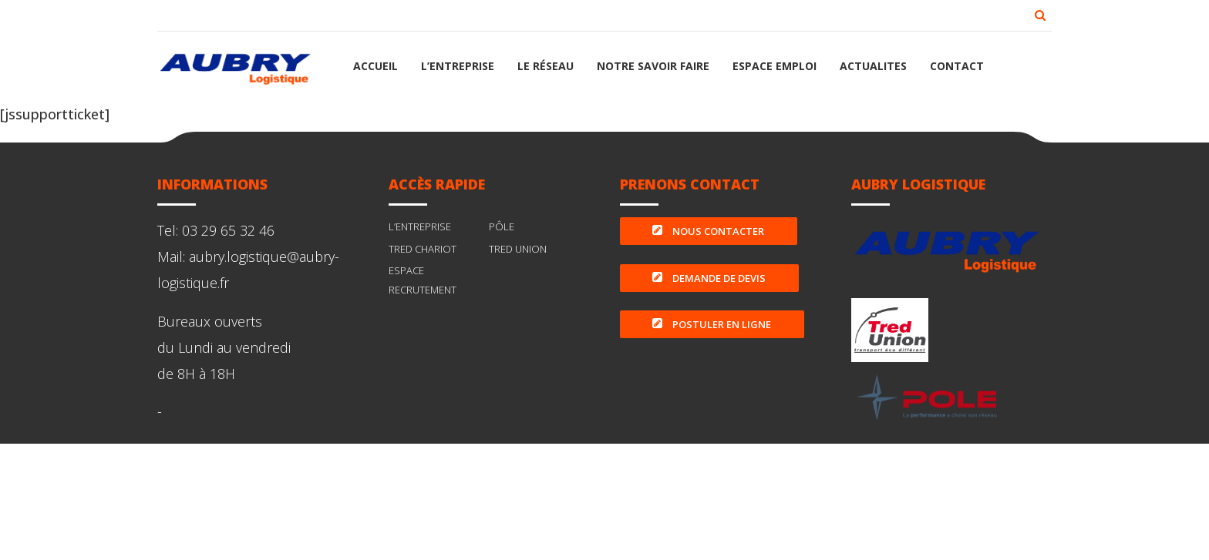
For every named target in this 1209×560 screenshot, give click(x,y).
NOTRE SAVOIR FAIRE (653, 66)
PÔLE (501, 226)
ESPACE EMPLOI (774, 66)
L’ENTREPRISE (457, 66)
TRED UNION (518, 249)
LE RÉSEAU (545, 66)
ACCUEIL (375, 66)
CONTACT (957, 66)
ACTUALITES (873, 66)
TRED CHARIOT (422, 249)
